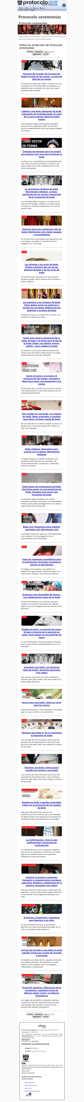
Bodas (24, 61)
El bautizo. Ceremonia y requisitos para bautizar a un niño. (42, 919)
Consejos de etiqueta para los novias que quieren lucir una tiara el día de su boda (41, 154)
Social (23, 8)
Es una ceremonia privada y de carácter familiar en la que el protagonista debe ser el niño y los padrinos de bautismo (41, 927)
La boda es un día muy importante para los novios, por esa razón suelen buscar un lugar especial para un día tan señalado (41, 352)
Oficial (43, 8)
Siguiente (37, 54)
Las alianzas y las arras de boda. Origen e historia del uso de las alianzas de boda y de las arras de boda (41, 268)
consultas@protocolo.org (39, 1051)
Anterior (39, 51)
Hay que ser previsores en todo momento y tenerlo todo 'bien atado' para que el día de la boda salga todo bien (41, 679)
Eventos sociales (28, 827)
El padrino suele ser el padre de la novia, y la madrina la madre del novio (40, 316)
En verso (25, 690)
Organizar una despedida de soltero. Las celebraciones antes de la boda (41, 596)
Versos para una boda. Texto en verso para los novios (41, 703)
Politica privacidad (28, 1073)
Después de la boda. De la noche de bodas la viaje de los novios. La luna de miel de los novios (41, 76)
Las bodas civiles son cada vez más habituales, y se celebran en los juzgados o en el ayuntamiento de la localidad (41, 536)
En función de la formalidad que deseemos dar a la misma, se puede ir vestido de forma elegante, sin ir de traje (41, 241)
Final (45, 54)
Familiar (29, 8)
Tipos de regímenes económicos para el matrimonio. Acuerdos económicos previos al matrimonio (41, 562)
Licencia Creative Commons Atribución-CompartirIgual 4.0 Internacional (42, 1068)
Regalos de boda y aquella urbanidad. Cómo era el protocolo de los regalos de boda (41, 805)
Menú (64, 5)
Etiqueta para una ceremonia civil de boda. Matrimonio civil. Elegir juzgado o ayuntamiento (42, 232)
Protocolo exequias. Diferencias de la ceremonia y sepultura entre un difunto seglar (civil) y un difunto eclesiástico (41, 991)
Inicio (30, 51)
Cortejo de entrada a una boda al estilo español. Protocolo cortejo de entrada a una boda (41, 953)
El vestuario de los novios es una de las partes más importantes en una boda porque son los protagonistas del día (41, 390)
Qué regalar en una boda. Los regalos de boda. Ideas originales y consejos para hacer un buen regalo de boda (41, 416)
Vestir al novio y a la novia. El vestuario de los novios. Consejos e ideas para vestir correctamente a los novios (41, 379)
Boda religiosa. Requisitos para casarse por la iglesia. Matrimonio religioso (42, 452)
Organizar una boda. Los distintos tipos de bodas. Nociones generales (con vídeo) (41, 670)
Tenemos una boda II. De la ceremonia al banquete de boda (41, 734)
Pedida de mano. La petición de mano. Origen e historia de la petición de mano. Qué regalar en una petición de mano (42, 633)
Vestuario (25, 139)
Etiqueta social (27, 975)
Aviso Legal (25, 1071)
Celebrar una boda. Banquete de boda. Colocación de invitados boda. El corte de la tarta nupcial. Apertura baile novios (41, 115)
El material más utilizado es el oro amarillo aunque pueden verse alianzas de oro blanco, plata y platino (41, 279)
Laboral (36, 8)
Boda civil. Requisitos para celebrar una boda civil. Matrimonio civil (41, 528)
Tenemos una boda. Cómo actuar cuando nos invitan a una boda (41, 769)
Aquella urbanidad (29, 790)
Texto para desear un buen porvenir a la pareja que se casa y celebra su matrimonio (41, 710)
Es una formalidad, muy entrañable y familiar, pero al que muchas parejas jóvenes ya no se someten (41, 644)
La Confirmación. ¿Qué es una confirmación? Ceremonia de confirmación (41, 842)
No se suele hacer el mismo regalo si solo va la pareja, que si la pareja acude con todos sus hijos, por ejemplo (41, 425)
